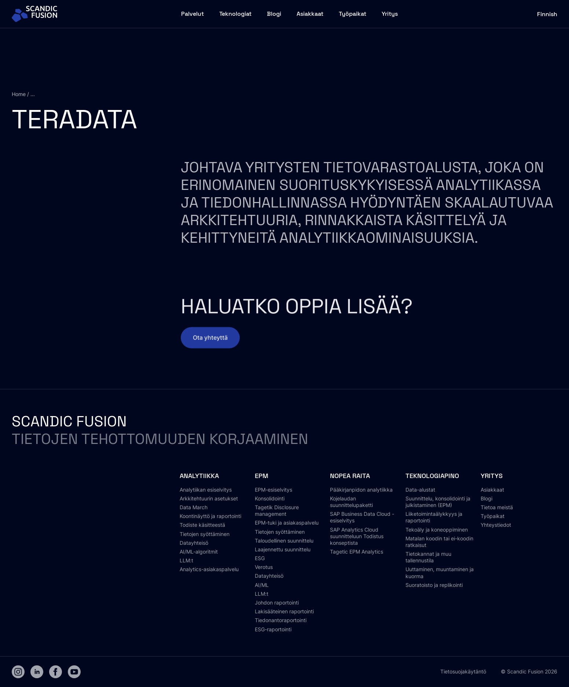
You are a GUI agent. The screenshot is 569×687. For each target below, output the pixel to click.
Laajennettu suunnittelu (283, 549)
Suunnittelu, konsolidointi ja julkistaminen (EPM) (437, 501)
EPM (261, 475)
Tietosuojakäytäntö (463, 671)
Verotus (264, 567)
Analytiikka (199, 475)
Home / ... (23, 94)
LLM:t (186, 560)
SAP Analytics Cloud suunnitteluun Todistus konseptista (356, 536)
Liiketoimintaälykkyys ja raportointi (433, 517)
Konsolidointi (269, 498)
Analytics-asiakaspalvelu (209, 569)
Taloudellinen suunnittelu (284, 540)
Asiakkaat (310, 14)
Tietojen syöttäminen (205, 534)
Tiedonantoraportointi (280, 620)
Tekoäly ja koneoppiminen (436, 529)
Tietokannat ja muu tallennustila (428, 557)
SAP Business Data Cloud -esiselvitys (362, 517)
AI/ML (262, 585)
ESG (260, 558)
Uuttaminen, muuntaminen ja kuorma (439, 572)
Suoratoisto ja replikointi (434, 585)
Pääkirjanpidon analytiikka (361, 489)
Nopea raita (350, 475)
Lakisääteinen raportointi (284, 611)
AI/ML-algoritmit (199, 551)
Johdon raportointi (277, 602)
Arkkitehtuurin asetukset (209, 498)
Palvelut (192, 14)
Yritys (390, 14)
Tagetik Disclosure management (277, 510)
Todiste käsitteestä (202, 525)
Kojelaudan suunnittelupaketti (351, 501)
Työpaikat (352, 14)
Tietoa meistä (497, 507)
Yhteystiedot (496, 525)
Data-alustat (420, 489)
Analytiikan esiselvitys (206, 489)
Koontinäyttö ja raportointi (210, 516)
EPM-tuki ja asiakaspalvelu (287, 522)
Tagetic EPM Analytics (356, 551)
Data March (194, 507)
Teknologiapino (432, 475)
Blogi (274, 14)
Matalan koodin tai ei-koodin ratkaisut (439, 541)
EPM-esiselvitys (273, 489)
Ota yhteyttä (210, 342)
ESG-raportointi (273, 629)
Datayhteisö (194, 543)
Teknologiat (235, 14)
